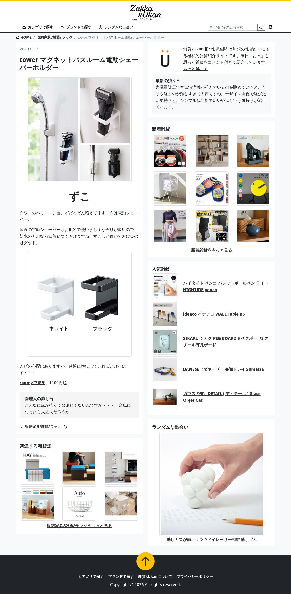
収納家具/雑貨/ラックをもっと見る (79, 525)
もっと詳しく (195, 68)
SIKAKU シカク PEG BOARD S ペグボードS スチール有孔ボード (226, 342)
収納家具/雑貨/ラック (55, 37)
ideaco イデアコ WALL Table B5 (214, 314)
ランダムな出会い (116, 27)
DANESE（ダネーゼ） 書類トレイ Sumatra (223, 369)
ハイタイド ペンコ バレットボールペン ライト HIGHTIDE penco (225, 286)
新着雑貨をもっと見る (211, 250)
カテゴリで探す (37, 27)
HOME (24, 37)
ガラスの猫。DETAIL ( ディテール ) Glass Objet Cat (222, 397)
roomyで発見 (32, 382)
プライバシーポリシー (195, 576)
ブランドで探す (75, 27)
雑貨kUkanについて (155, 576)
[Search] (233, 27)
